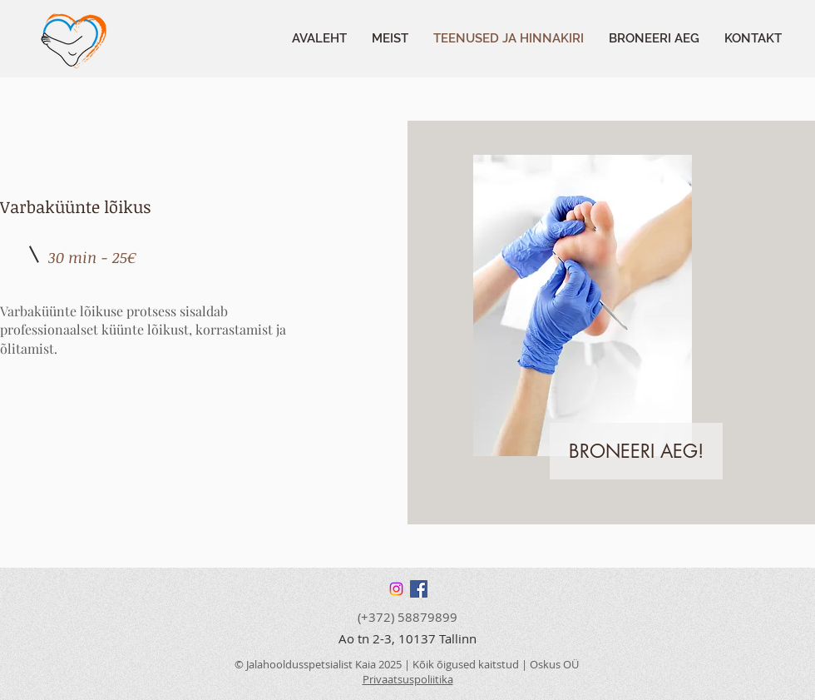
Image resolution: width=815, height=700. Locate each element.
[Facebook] (418, 589)
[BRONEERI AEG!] (636, 451)
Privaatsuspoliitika (408, 679)
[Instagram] (396, 589)
